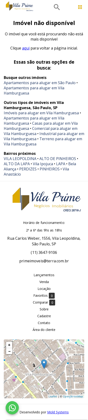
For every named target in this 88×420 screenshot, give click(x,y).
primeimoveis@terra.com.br (44, 261)
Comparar (44, 302)
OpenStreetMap (73, 396)
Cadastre (44, 316)
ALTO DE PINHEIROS (57, 158)
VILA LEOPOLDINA (20, 158)
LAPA (60, 163)
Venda (44, 282)
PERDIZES (28, 169)
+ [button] (9, 345)
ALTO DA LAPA (17, 163)
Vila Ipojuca (43, 163)
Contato (44, 323)
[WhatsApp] (12, 407)
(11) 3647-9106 (44, 252)
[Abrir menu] (80, 7)
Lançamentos (44, 275)
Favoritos (44, 296)
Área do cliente (44, 329)
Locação (44, 288)
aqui (26, 48)
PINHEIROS (50, 169)
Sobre (44, 309)
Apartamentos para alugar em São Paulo (40, 82)
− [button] (9, 351)
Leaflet (53, 396)
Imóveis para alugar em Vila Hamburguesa (41, 112)
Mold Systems (58, 412)
